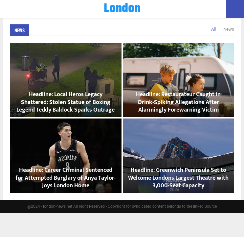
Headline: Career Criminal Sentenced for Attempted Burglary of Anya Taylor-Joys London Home (65, 178)
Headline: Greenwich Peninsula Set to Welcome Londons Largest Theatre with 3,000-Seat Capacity (178, 178)
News (19, 30)
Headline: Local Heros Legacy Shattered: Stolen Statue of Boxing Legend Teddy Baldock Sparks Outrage (65, 102)
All (213, 29)
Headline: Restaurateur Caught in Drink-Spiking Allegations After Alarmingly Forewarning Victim (178, 102)
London (122, 9)
